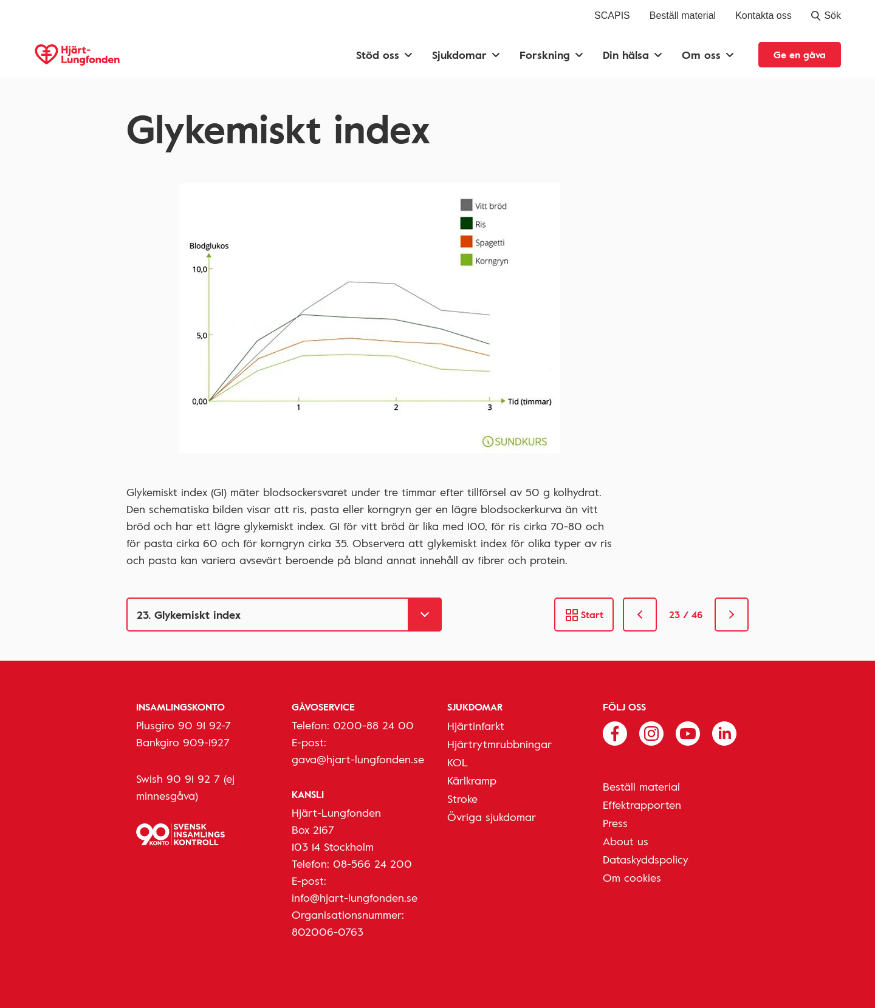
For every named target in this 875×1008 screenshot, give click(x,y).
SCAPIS (612, 15)
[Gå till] (284, 615)
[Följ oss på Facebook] (615, 732)
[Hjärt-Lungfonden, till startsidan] (77, 55)
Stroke (462, 798)
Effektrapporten (642, 804)
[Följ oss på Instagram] (651, 732)
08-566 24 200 (372, 863)
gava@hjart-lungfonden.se (358, 759)
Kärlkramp (471, 780)
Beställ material (683, 15)
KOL (457, 762)
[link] (640, 615)
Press (615, 823)
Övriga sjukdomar (491, 817)
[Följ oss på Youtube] (688, 732)
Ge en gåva (800, 54)
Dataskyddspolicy (645, 859)
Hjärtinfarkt (475, 726)
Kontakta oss (763, 15)
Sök (826, 15)
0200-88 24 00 (373, 725)
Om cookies (632, 877)
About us (625, 841)
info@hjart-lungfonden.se (354, 897)
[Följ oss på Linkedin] (724, 732)
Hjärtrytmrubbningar (499, 744)
